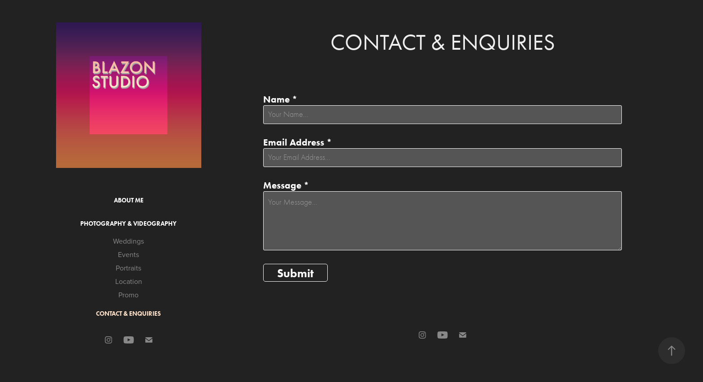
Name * (280, 99)
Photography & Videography (128, 223)
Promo (128, 295)
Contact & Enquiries (128, 314)
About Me (128, 200)
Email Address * (297, 142)
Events (128, 254)
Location (128, 281)
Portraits (128, 268)
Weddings (128, 241)
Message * (286, 185)
